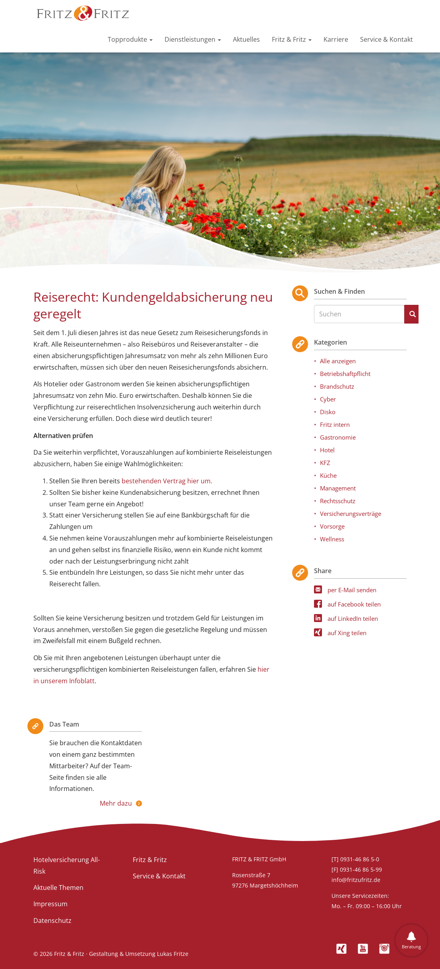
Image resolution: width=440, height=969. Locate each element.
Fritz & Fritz (292, 39)
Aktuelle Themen (58, 887)
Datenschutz (52, 920)
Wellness (332, 539)
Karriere (336, 39)
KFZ (325, 463)
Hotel (327, 450)
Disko (327, 412)
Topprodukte (130, 39)
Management (338, 488)
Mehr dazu (116, 803)
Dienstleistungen (193, 39)
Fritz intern (335, 424)
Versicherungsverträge (350, 513)
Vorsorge (332, 526)
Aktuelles (246, 39)
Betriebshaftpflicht (345, 374)
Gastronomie (338, 437)
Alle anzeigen (338, 361)
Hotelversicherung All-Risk (66, 865)
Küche (328, 475)
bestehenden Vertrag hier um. (168, 481)
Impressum (50, 903)
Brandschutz (337, 386)
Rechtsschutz (337, 501)
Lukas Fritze (172, 953)
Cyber (328, 399)
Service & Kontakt (386, 39)
